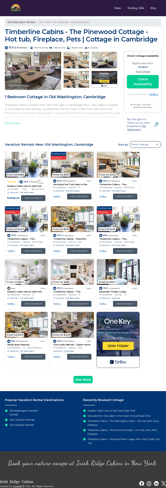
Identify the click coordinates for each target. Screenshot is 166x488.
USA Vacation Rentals (21, 413)
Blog (153, 8)
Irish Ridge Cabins (16, 470)
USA (40, 22)
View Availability (28, 194)
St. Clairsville (61, 22)
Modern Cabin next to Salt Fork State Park (111, 399)
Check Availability (143, 81)
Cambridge (102, 287)
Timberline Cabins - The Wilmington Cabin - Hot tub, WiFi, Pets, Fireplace (123, 412)
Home (117, 8)
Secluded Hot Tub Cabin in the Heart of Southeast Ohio (119, 404)
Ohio (48, 22)
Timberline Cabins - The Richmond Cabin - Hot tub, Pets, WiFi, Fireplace (122, 421)
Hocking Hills (136, 8)
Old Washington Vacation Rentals (23, 401)
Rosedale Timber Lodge (21, 280)
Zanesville (91, 287)
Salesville (24, 287)
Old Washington (80, 22)
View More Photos (19, 85)
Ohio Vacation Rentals (21, 408)
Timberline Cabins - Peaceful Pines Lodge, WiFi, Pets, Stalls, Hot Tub (124, 430)
